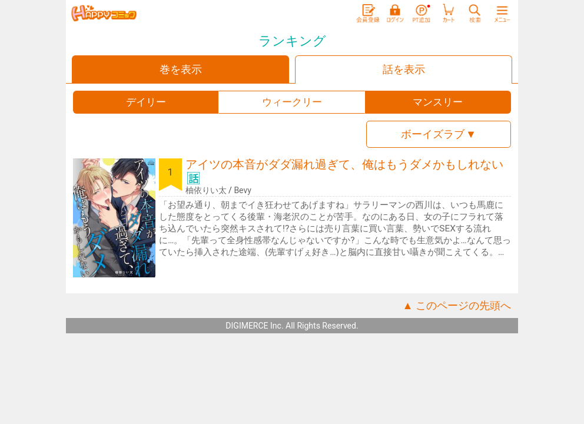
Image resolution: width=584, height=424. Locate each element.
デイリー (146, 102)
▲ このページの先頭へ (456, 305)
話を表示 (404, 69)
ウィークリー (292, 102)
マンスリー (438, 102)
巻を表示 (181, 69)
